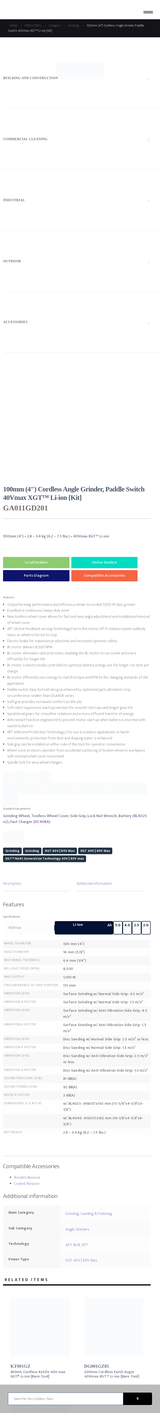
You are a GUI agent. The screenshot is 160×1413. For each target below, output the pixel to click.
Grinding (12, 850)
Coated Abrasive (27, 1184)
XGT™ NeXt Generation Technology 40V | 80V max (44, 858)
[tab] (36, 884)
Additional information (94, 883)
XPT (85, 1245)
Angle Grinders (77, 1229)
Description (12, 883)
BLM (76, 1245)
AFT (68, 1245)
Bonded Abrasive (27, 1177)
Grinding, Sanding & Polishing (88, 1213)
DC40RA (42, 821)
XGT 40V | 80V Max (59, 850)
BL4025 (140, 816)
